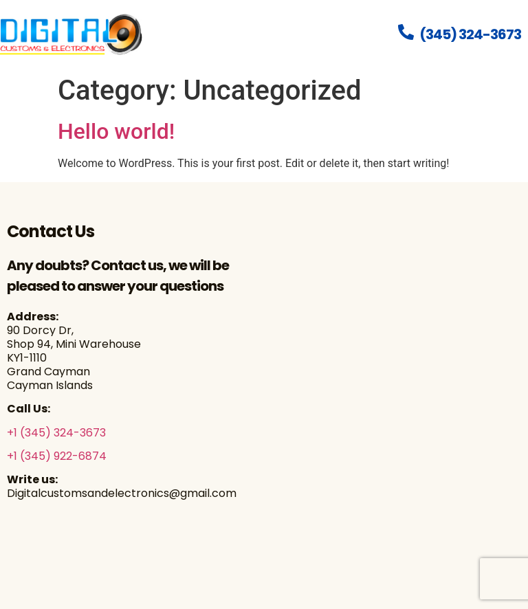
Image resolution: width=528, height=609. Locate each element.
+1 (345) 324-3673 (56, 433)
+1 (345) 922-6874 (57, 456)
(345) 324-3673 (470, 34)
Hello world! (116, 131)
